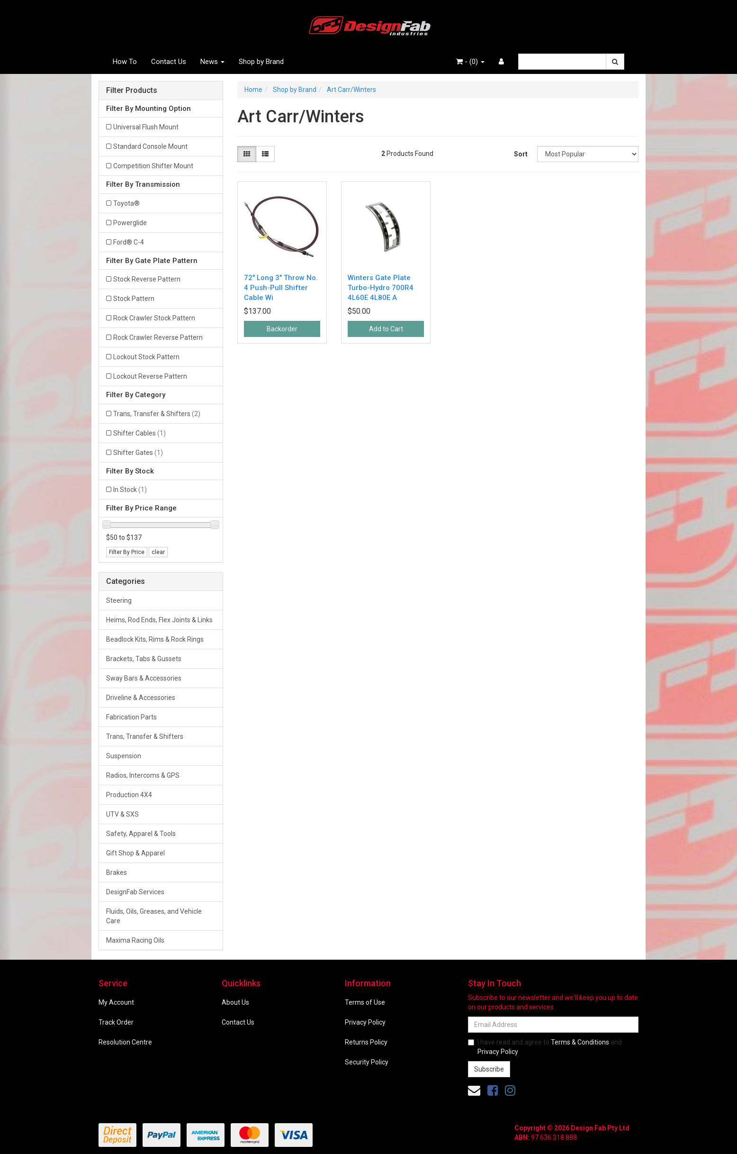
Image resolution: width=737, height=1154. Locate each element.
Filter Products (131, 90)
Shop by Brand (261, 61)
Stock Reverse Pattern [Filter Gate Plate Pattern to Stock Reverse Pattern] (146, 279)
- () (470, 61)
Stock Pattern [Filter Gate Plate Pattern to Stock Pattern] (133, 298)
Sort (521, 154)
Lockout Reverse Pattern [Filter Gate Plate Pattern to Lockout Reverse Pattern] (150, 376)
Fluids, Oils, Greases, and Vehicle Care (154, 916)
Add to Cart (386, 329)
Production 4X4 (129, 795)
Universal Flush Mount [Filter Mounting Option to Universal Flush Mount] (146, 127)
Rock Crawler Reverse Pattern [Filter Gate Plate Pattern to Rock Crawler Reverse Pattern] (158, 337)
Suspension (123, 756)
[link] (492, 1090)
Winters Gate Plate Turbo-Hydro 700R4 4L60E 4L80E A (380, 287)
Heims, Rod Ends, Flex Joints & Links (159, 620)
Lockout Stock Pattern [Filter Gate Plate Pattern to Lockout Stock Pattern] (146, 357)
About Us (235, 1002)
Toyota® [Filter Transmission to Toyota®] (126, 203)
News (212, 61)
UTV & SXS (122, 814)
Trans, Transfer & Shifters (156, 414)
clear (158, 552)
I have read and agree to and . (545, 1046)
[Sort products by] (587, 154)
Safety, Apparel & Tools (141, 833)
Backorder (282, 329)
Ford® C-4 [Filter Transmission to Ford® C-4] (128, 242)
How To (125, 61)
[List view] (265, 154)
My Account (116, 1002)
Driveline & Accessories (140, 697)
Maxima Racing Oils (135, 940)
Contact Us (168, 61)
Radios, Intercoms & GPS (143, 775)
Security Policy (366, 1062)
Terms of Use (365, 1002)
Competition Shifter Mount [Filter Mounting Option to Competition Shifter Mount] (153, 166)
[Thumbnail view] (246, 154)
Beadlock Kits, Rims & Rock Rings (155, 639)
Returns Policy (366, 1042)
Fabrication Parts (131, 717)
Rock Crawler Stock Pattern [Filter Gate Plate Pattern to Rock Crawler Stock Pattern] (154, 318)
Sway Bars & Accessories (143, 678)
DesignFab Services (135, 892)
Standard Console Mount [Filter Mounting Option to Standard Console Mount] (150, 146)
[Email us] (474, 1090)
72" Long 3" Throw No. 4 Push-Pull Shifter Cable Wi (281, 287)
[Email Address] (553, 1025)
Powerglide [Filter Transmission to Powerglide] (130, 223)
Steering (119, 600)
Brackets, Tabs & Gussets (143, 659)
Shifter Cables (139, 433)
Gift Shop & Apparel (135, 853)
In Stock (130, 489)
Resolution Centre (125, 1042)
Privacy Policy (365, 1022)
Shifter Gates (138, 452)
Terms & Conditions (580, 1042)
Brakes (116, 872)
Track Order (116, 1022)
